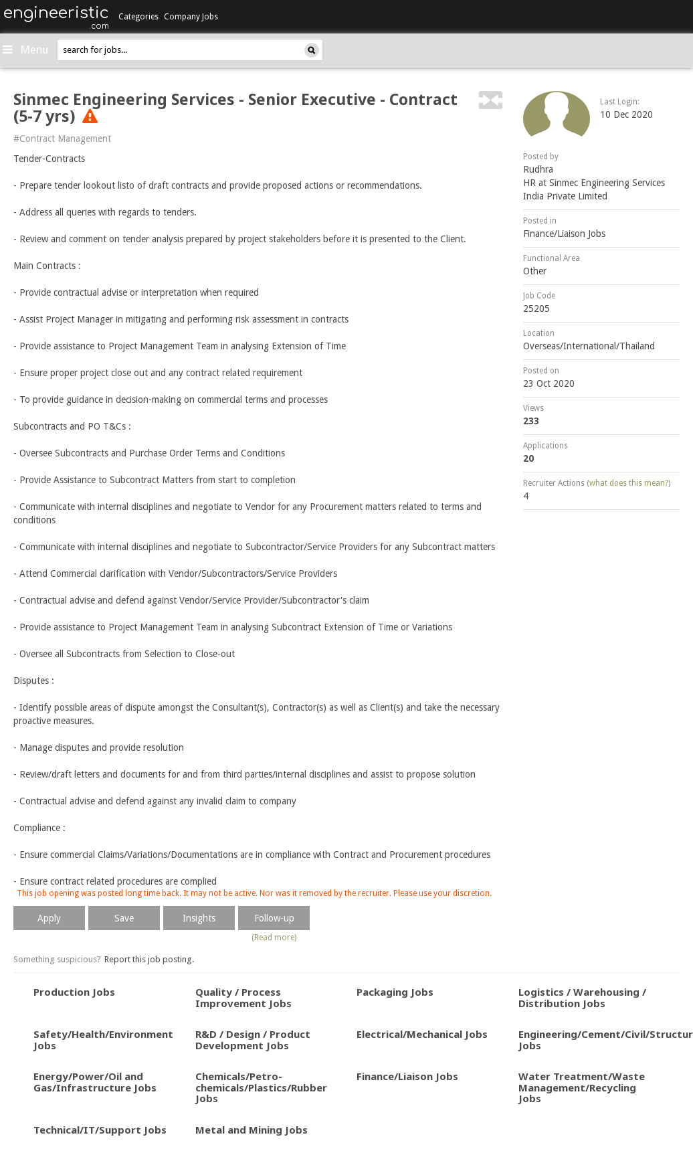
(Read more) (274, 937)
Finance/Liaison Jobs (564, 233)
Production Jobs (74, 991)
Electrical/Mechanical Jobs (422, 1034)
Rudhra (538, 169)
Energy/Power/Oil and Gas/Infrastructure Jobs (95, 1081)
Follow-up (274, 918)
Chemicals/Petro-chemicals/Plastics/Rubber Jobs (261, 1087)
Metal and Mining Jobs (251, 1129)
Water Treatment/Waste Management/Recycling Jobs (581, 1087)
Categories (138, 16)
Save (124, 918)
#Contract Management (62, 138)
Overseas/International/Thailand (589, 346)
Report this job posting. (149, 959)
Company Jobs (191, 16)
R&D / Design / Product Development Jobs (252, 1039)
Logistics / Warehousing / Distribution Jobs (582, 997)
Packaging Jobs (395, 991)
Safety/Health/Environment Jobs (103, 1039)
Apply (49, 918)
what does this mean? (628, 483)
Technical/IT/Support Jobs (100, 1129)
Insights (199, 918)
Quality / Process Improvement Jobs (243, 997)
